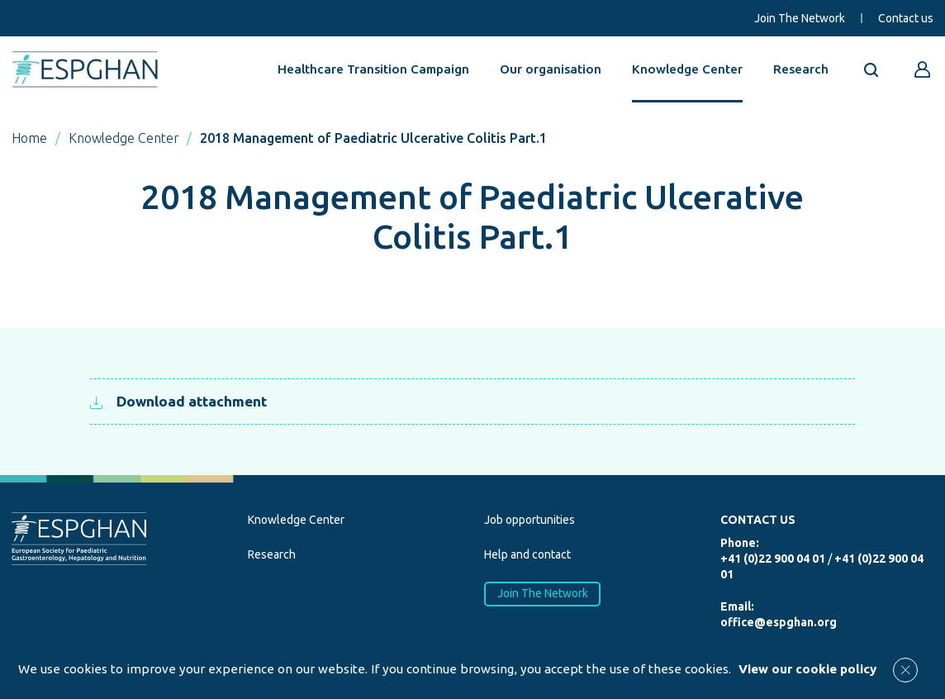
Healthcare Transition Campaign (373, 69)
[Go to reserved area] (922, 69)
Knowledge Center (687, 69)
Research (801, 69)
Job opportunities (529, 519)
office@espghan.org (778, 622)
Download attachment (178, 401)
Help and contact (527, 554)
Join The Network (799, 18)
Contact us (905, 18)
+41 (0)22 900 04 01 (772, 558)
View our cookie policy (807, 669)
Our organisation (550, 69)
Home (29, 138)
